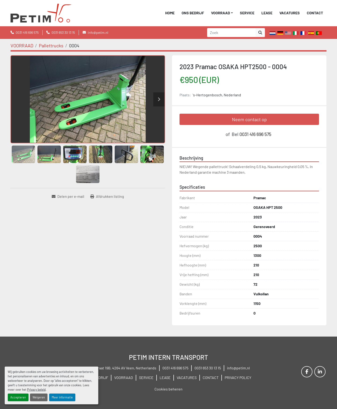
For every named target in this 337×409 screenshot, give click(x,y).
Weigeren (39, 397)
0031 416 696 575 (27, 32)
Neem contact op (249, 119)
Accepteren (18, 397)
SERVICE (247, 13)
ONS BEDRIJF (193, 13)
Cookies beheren (168, 389)
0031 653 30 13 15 (63, 32)
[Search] (231, 32)
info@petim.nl (98, 32)
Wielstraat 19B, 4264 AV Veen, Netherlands (121, 368)
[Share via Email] (68, 196)
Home (170, 13)
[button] (222, 13)
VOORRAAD (220, 13)
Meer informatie (62, 397)
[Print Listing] (107, 196)
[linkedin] (320, 371)
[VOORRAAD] (22, 45)
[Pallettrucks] (51, 45)
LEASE (266, 13)
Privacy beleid (36, 389)
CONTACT (315, 13)
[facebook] (306, 371)
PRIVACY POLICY (238, 377)
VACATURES (289, 13)
